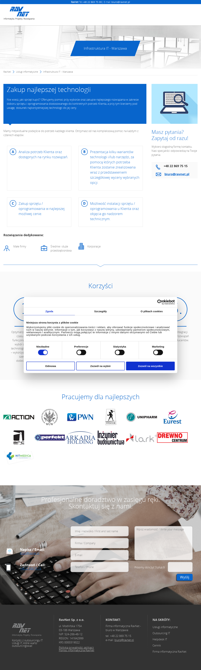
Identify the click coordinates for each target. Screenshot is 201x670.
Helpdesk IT (160, 639)
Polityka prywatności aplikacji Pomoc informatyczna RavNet (76, 649)
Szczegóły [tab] (100, 311)
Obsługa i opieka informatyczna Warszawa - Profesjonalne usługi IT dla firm (27, 629)
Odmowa (50, 366)
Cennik (157, 645)
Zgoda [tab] (49, 311)
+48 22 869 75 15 (30, 568)
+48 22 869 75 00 (92, 2)
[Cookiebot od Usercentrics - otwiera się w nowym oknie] (160, 302)
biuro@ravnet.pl (120, 2)
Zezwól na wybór (100, 366)
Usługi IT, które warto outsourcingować (24, 644)
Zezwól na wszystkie (150, 366)
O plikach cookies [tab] (152, 311)
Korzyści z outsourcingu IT (27, 640)
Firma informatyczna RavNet (169, 651)
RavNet (7, 71)
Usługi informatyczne (27, 71)
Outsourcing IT (161, 633)
